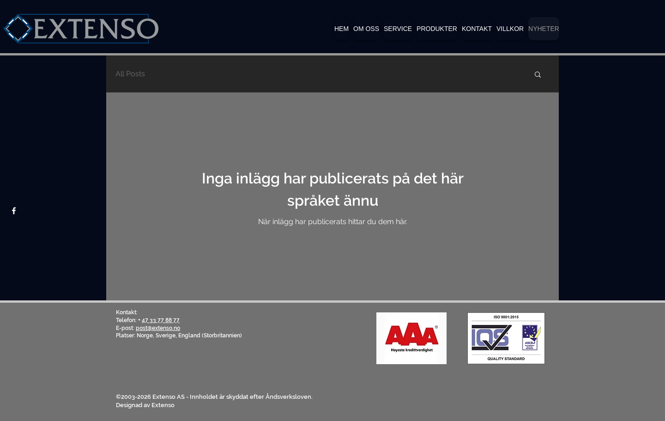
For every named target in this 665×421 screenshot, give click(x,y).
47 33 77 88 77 (161, 320)
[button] (437, 28)
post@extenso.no (158, 328)
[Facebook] (13, 210)
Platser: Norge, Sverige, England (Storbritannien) (179, 335)
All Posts (130, 73)
